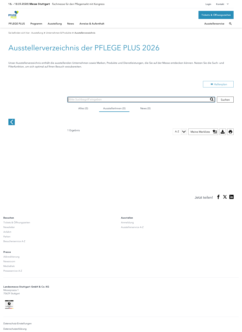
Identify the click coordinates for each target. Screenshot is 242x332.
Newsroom (9, 251)
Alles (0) (83, 108)
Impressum (9, 324)
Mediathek (9, 256)
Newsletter (9, 217)
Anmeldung (127, 212)
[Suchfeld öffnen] (230, 24)
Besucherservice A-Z (14, 231)
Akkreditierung (11, 247)
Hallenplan (218, 84)
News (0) (145, 108)
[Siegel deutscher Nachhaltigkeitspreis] (9, 295)
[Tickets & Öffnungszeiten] (216, 15)
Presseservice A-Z (12, 261)
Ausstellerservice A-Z (132, 217)
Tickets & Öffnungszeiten (16, 212)
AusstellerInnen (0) (114, 108)
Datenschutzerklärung (15, 319)
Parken (6, 226)
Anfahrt (7, 222)
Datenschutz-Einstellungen (17, 314)
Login (208, 4)
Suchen (225, 99)
